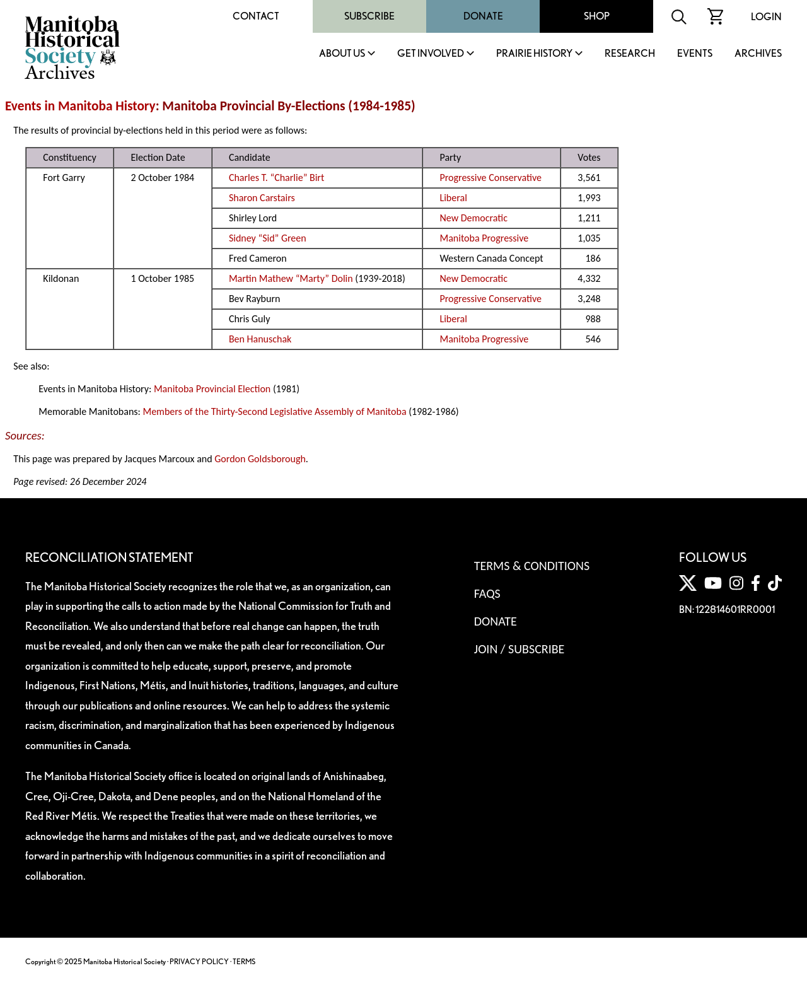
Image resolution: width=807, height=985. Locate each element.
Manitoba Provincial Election (212, 389)
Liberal (453, 198)
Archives (758, 54)
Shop (597, 16)
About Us (342, 54)
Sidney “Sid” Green (267, 238)
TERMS (244, 961)
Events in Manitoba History (80, 106)
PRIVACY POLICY (199, 961)
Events (694, 54)
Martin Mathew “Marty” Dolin (291, 278)
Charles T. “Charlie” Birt (276, 178)
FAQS (487, 593)
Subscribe (369, 16)
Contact (256, 16)
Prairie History (534, 54)
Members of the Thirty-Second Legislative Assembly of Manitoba (274, 411)
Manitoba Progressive (483, 238)
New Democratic (473, 218)
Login (766, 17)
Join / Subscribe (519, 648)
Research (630, 54)
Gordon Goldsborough (260, 459)
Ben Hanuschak (260, 339)
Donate (483, 16)
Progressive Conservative (490, 178)
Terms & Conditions (531, 565)
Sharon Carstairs (262, 198)
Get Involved (430, 54)
